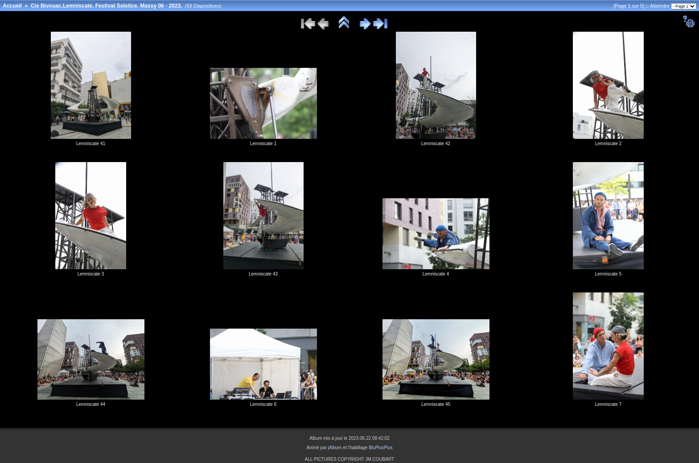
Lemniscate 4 (436, 273)
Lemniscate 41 (90, 143)
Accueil (12, 6)
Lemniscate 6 (263, 404)
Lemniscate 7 (608, 404)
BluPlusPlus (380, 447)
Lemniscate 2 (608, 143)
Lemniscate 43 (263, 273)
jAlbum (335, 447)
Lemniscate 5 (608, 273)
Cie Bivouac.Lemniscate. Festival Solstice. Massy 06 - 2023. (106, 6)
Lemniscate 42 (435, 143)
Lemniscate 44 (90, 404)
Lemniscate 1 (263, 143)
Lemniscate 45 (435, 404)
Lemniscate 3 (91, 273)
